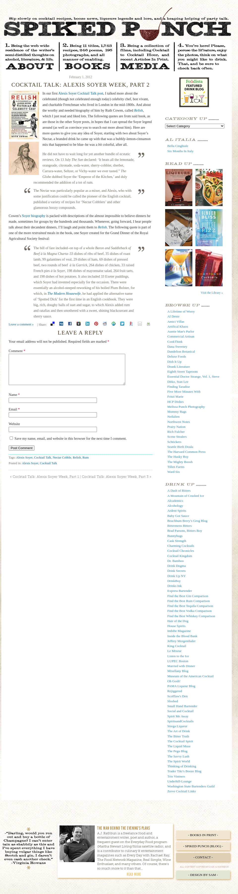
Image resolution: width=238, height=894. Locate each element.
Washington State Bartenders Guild (191, 786)
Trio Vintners (176, 776)
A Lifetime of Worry (181, 311)
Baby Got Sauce (178, 516)
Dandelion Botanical (181, 351)
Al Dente (173, 316)
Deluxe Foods (176, 356)
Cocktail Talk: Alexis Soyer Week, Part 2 (80, 85)
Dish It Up (174, 361)
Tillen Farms (175, 467)
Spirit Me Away (177, 716)
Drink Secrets (176, 571)
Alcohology (175, 505)
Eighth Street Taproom (182, 371)
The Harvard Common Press (186, 452)
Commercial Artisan (180, 336)
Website (14, 430)
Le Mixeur (174, 651)
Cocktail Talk (42, 463)
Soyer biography (33, 216)
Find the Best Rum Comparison (188, 601)
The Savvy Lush (178, 756)
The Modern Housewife (64, 293)
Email (14, 415)
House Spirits (176, 626)
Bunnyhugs (175, 536)
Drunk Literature (178, 366)
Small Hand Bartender (182, 706)
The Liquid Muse (179, 746)
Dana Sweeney (177, 346)
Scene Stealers (177, 436)
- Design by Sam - (203, 875)
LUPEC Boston (177, 661)
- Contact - (203, 857)
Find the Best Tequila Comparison (190, 606)
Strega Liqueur (177, 726)
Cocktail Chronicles (180, 551)
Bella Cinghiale (177, 146)
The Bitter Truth (178, 736)
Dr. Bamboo (175, 561)
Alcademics (175, 501)
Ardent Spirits (176, 510)
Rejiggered (174, 691)
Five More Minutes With (184, 391)
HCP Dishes (175, 402)
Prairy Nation (176, 427)
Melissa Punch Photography (186, 407)
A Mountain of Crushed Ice (185, 496)
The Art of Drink (178, 731)
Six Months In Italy (180, 151)
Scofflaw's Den (177, 696)
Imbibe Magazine (179, 631)
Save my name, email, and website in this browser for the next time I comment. (71, 444)
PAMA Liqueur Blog (181, 686)
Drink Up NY (176, 576)
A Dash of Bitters (179, 490)
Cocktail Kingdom (179, 556)
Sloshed (172, 701)
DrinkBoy (174, 581)
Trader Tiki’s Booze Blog (184, 771)
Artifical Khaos (177, 326)
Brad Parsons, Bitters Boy (184, 530)
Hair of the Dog (177, 621)
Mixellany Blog (177, 671)
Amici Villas (175, 321)
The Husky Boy (178, 457)
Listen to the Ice (178, 656)
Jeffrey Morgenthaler (181, 641)
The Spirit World (178, 761)
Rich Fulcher (176, 432)
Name (14, 401)
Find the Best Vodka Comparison (189, 611)
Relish (138, 110)
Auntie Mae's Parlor (180, 331)
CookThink (175, 341)
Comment (17, 351)
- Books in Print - (203, 835)
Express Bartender (179, 591)
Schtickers (174, 442)
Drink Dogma (176, 566)
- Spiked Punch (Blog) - (203, 846)
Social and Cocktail (180, 711)
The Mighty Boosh (180, 462)
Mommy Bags (176, 411)
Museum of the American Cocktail (190, 676)
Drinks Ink (174, 586)
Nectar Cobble (62, 463)
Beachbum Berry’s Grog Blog (187, 521)
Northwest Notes (178, 422)
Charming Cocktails (180, 546)
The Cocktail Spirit (180, 741)
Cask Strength (176, 541)
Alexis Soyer (24, 463)
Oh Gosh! (173, 681)
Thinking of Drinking (181, 766)
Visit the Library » (212, 292)
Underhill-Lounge (179, 781)
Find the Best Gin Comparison (187, 596)
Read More (134, 874)
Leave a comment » (21, 324)
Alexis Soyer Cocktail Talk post (80, 93)
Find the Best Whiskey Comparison (191, 616)
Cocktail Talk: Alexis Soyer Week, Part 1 (46, 483)
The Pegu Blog (177, 751)
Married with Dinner (181, 666)
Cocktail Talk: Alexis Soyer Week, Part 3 (115, 483)
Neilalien (173, 416)
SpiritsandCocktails (180, 721)
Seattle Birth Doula (180, 447)
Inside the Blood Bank (182, 636)
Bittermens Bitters (179, 526)
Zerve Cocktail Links (181, 791)
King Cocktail (176, 646)
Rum (86, 463)
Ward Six (173, 472)
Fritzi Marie (175, 396)
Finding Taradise (178, 386)
